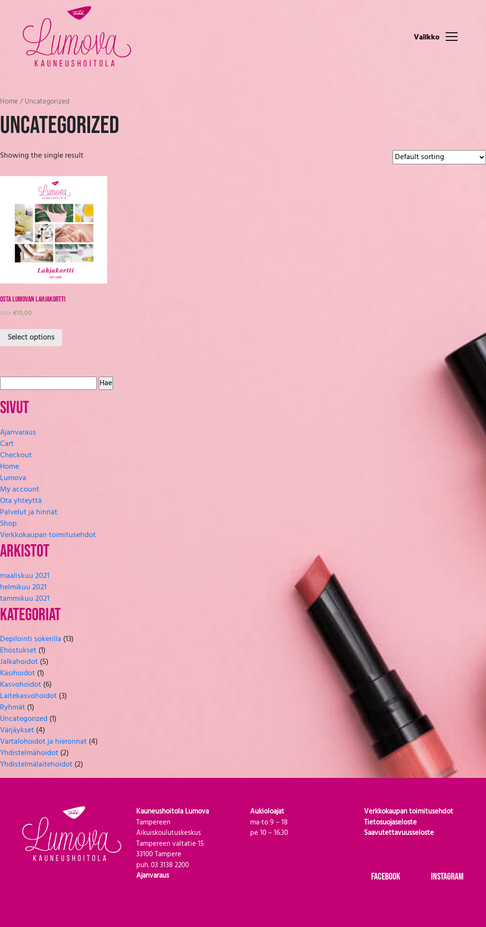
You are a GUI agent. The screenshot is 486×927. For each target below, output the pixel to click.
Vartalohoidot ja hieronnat (43, 742)
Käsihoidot (17, 673)
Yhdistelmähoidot (29, 753)
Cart (7, 444)
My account (19, 489)
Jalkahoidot (19, 662)
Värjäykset (17, 730)
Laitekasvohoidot (28, 696)
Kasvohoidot (20, 685)
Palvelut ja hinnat (28, 512)
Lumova (13, 478)
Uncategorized (23, 719)
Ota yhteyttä (21, 501)
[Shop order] (439, 157)
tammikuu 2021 (24, 599)
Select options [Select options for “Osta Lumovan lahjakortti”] (31, 337)
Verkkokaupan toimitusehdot (48, 535)
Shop (8, 524)
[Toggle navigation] (451, 36)
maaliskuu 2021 (24, 576)
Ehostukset (18, 650)
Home (9, 101)
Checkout (16, 455)
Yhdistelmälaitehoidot (36, 764)
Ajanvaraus (18, 432)
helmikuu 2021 (23, 587)
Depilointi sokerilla (30, 639)
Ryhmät (12, 707)
